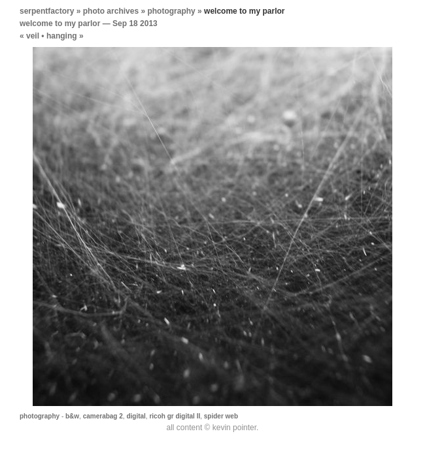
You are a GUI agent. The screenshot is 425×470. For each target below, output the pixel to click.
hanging (61, 35)
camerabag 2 (103, 416)
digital (135, 416)
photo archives (111, 11)
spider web (221, 416)
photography (171, 11)
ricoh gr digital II (174, 416)
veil (32, 35)
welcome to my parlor (60, 23)
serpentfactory (47, 11)
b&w (72, 416)
